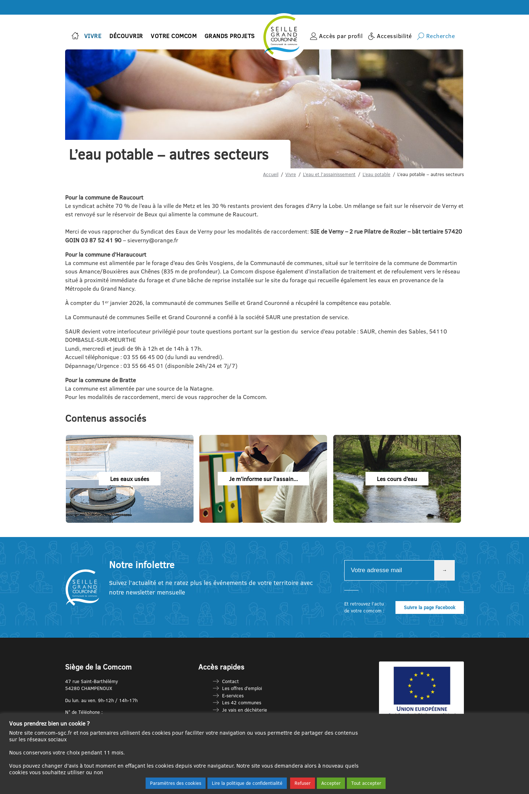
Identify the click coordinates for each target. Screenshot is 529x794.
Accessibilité (394, 36)
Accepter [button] (331, 783)
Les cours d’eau (397, 478)
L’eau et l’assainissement (329, 174)
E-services (233, 695)
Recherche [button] (440, 36)
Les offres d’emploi (242, 688)
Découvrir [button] (126, 36)
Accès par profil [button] (341, 36)
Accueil (270, 174)
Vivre (290, 174)
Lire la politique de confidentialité (247, 783)
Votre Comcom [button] (173, 36)
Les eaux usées (129, 478)
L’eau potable (376, 174)
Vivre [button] (93, 36)
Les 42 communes (241, 702)
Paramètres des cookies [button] (175, 783)
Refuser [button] (302, 783)
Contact (230, 681)
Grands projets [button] (230, 36)
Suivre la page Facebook (429, 607)
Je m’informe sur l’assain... (263, 478)
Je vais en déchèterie (244, 710)
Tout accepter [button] (366, 783)
